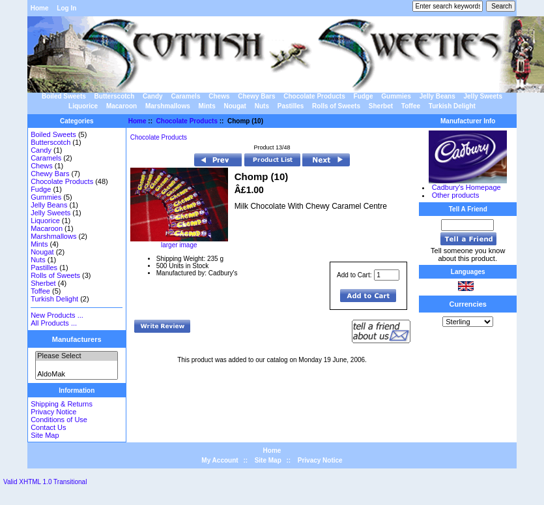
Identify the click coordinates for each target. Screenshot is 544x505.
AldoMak (76, 374)
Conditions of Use (59, 419)
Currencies (468, 304)
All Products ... (54, 323)
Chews (218, 96)
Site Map (45, 435)
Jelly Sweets (483, 96)
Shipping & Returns (62, 404)
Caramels (185, 96)
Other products (456, 195)
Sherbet (381, 106)
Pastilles (291, 106)
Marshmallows (167, 106)
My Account (219, 460)
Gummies (396, 96)
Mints (207, 106)
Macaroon (121, 106)
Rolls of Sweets (336, 106)
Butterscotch (114, 96)
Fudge (363, 96)
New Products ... (57, 315)
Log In (66, 8)
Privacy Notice (53, 412)
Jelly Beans (437, 96)
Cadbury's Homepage (466, 187)
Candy (153, 96)
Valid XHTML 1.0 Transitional (45, 481)
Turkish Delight (452, 106)
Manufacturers (77, 339)
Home (40, 8)
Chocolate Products (187, 121)
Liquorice (83, 106)
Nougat (234, 106)
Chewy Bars (256, 96)
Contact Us (48, 427)
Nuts (262, 106)
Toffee (410, 106)
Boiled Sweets (64, 96)
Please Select (76, 356)
